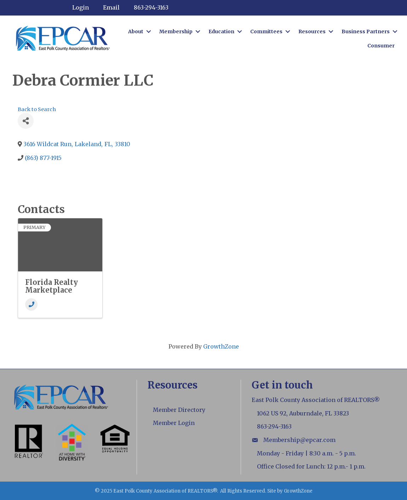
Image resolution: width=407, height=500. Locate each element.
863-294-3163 (274, 426)
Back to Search (37, 109)
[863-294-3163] (147, 8)
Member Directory (179, 409)
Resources (312, 31)
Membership (176, 31)
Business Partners (366, 31)
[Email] (108, 8)
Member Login (174, 422)
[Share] (26, 121)
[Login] (77, 8)
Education (221, 31)
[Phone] (31, 304)
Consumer (381, 45)
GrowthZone (221, 346)
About (135, 31)
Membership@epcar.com (299, 439)
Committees (266, 31)
